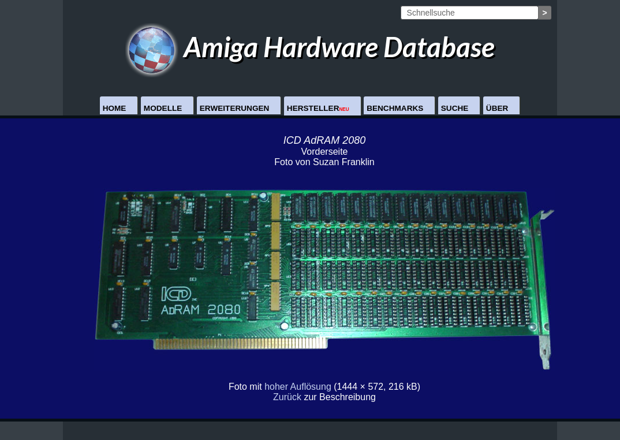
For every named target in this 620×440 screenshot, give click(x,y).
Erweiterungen (235, 108)
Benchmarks (395, 108)
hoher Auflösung (297, 386)
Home (114, 108)
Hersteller (318, 108)
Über (497, 108)
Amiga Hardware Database (310, 46)
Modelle (163, 108)
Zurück (287, 397)
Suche (455, 108)
